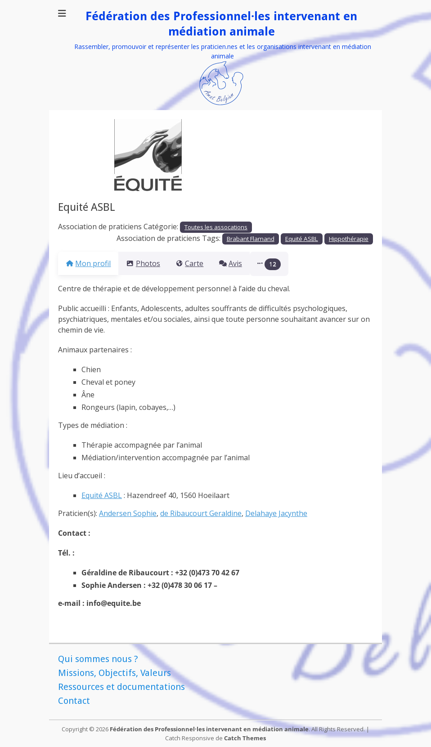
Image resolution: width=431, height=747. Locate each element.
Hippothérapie (348, 239)
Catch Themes (245, 738)
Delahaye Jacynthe (276, 513)
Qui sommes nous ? (98, 659)
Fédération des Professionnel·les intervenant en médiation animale (209, 729)
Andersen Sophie (128, 513)
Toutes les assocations (215, 227)
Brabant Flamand (250, 239)
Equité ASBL (301, 239)
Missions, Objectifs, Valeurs (114, 672)
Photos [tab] (148, 263)
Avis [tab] (246, 263)
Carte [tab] (200, 263)
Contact (74, 700)
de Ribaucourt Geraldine (201, 513)
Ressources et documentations (121, 686)
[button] (290, 264)
